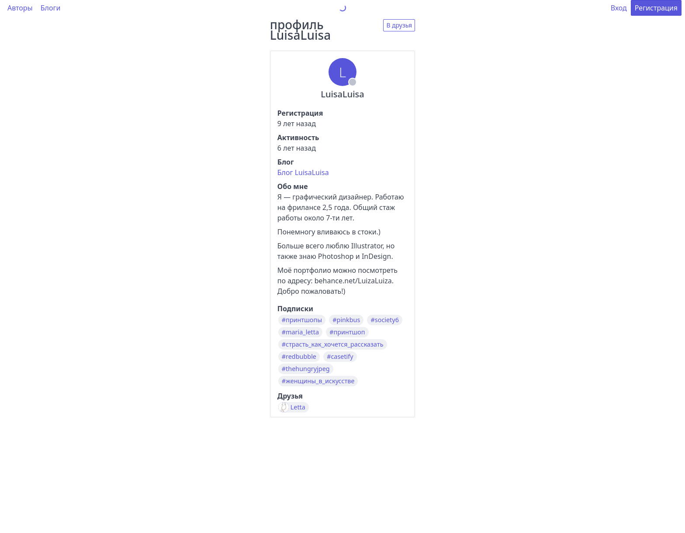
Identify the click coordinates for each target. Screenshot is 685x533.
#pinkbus (346, 319)
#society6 (384, 319)
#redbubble (299, 356)
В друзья (399, 25)
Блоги (51, 8)
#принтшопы (302, 319)
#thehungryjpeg (306, 368)
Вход (619, 8)
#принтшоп (347, 332)
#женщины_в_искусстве (318, 381)
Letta (298, 407)
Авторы (20, 8)
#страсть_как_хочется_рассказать (333, 344)
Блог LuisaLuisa (303, 172)
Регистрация (656, 8)
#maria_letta (300, 332)
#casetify (340, 356)
